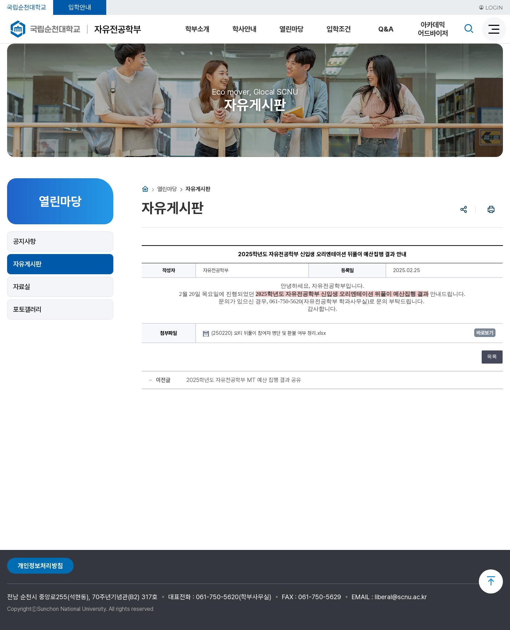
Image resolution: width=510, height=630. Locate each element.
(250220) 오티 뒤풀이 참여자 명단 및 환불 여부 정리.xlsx (269, 333)
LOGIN (491, 7)
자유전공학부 (117, 29)
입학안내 (79, 7)
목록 (492, 356)
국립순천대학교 (26, 7)
